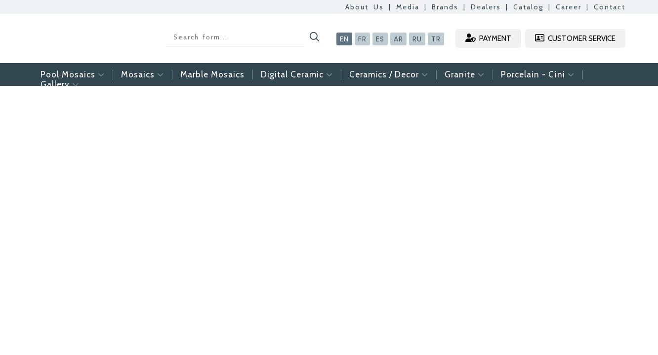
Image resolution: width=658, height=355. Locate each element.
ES (380, 39)
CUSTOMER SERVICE (575, 38)
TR (436, 39)
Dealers (486, 6)
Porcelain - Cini (538, 74)
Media (407, 6)
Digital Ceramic (297, 74)
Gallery (60, 84)
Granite (465, 74)
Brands (445, 6)
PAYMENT (488, 38)
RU (417, 39)
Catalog (528, 6)
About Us (364, 6)
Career (568, 6)
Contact (609, 6)
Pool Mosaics (73, 74)
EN (344, 39)
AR (398, 39)
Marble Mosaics (212, 74)
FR (362, 39)
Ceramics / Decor (388, 74)
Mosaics (142, 74)
